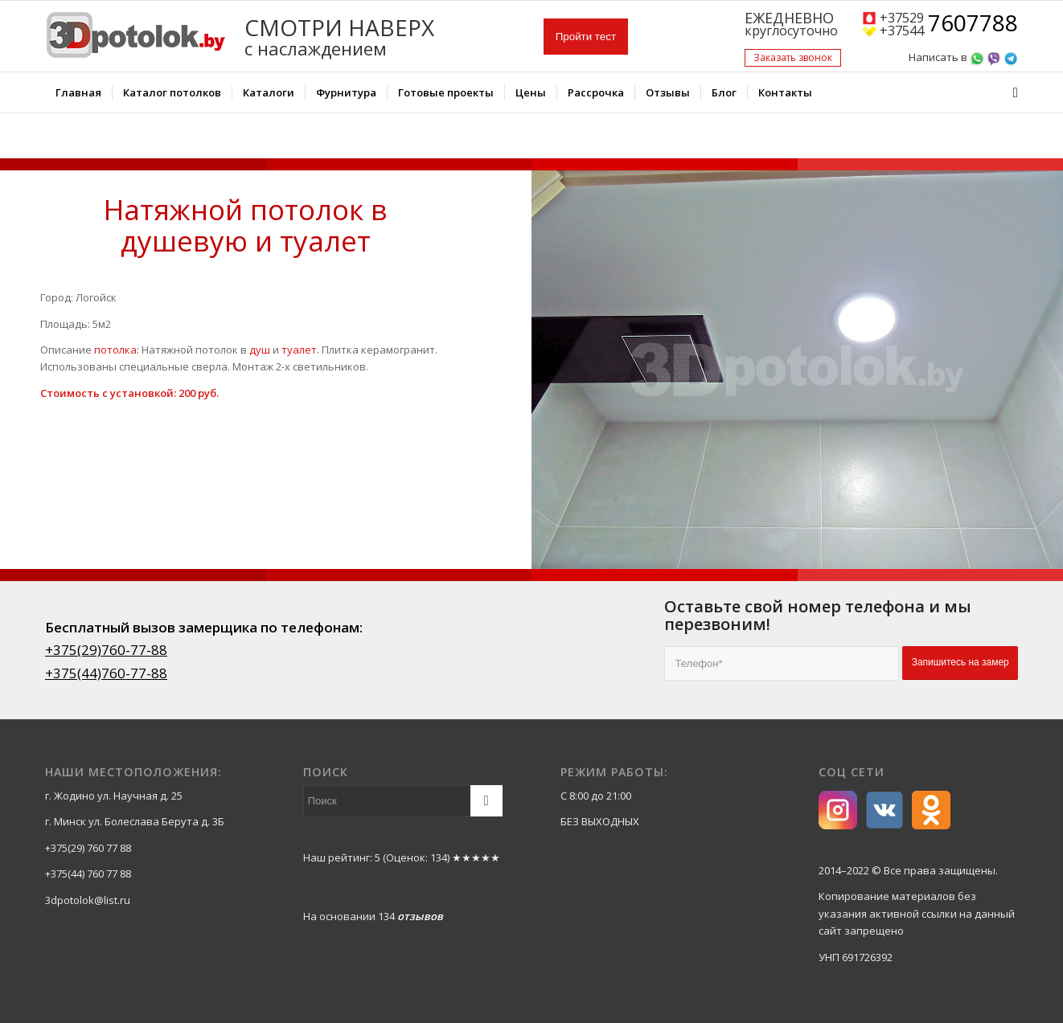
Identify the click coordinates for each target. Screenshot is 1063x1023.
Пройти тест (586, 37)
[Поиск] (1010, 92)
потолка (115, 349)
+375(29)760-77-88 (106, 649)
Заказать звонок (792, 57)
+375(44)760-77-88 (106, 673)
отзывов (420, 916)
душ (259, 349)
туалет (299, 349)
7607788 (973, 24)
